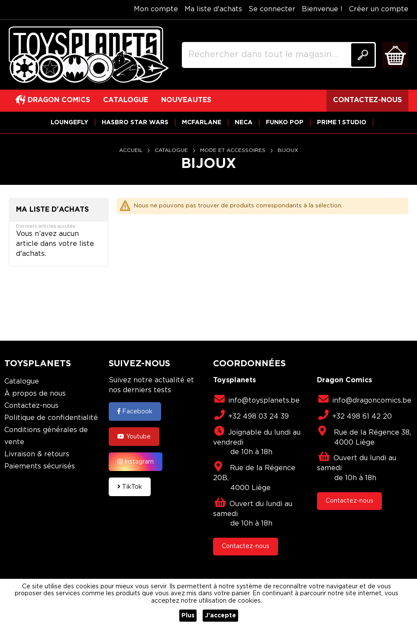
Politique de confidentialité (51, 418)
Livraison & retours (36, 454)
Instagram (135, 461)
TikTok (129, 487)
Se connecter (272, 9)
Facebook (134, 411)
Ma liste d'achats (213, 9)
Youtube (134, 436)
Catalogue (172, 150)
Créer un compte (378, 9)
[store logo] (89, 55)
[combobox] (279, 55)
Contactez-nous (31, 406)
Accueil (131, 150)
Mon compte (156, 9)
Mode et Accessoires (233, 150)
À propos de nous (35, 393)
